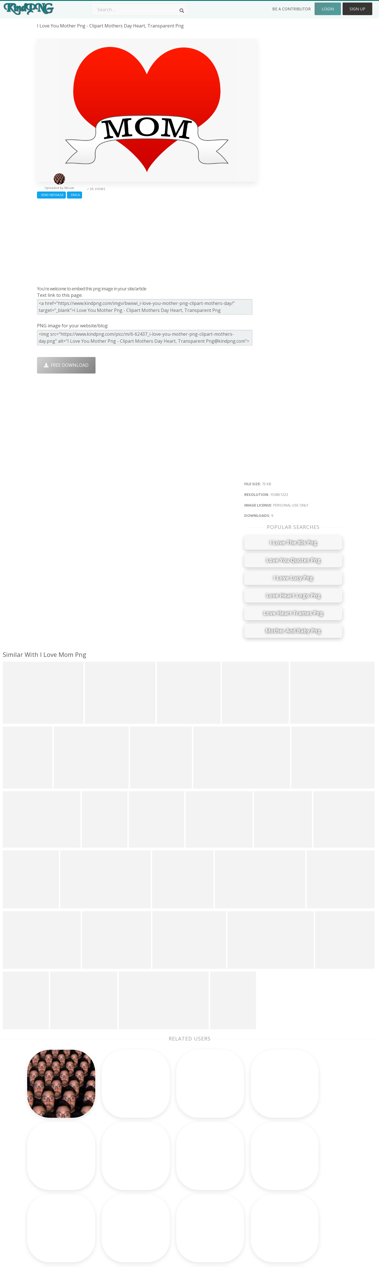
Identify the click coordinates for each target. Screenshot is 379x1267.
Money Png (232, 1152)
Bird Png (229, 1168)
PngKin (105, 1192)
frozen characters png (61, 1192)
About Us (291, 1152)
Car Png (228, 1160)
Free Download (66, 365)
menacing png (52, 1217)
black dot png (52, 1209)
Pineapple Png (235, 1176)
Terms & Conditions (302, 1168)
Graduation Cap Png (180, 1192)
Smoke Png (171, 1176)
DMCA (74, 195)
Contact (289, 1160)
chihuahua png (53, 1201)
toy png (46, 1176)
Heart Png (109, 1209)
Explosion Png (174, 1201)
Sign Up (357, 8)
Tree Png (168, 1168)
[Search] (181, 10)
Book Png (230, 1192)
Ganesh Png (232, 1201)
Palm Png (169, 1152)
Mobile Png (110, 1201)
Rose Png (108, 1176)
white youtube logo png (63, 1184)
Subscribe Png (113, 1152)
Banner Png (232, 1209)
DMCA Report (295, 1176)
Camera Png (172, 1160)
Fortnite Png (172, 1209)
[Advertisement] (147, 241)
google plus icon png (59, 1168)
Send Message (51, 195)
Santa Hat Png (113, 1168)
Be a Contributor (291, 8)
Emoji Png (230, 1184)
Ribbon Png (110, 1184)
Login (328, 8)
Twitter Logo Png (116, 1160)
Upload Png (293, 1192)
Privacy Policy (295, 1184)
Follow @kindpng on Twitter (310, 1217)
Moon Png (170, 1184)
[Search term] (139, 9)
